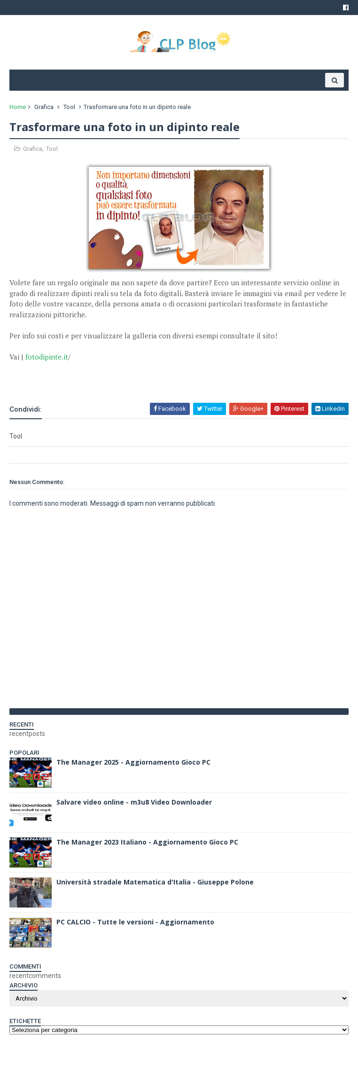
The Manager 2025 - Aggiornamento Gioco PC (133, 762)
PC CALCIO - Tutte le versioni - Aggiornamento (135, 921)
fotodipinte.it (46, 356)
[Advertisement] (119, 376)
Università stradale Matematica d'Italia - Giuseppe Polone (155, 881)
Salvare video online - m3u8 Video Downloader (134, 802)
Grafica (44, 106)
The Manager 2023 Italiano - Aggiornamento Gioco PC (147, 841)
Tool (69, 106)
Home (17, 106)
